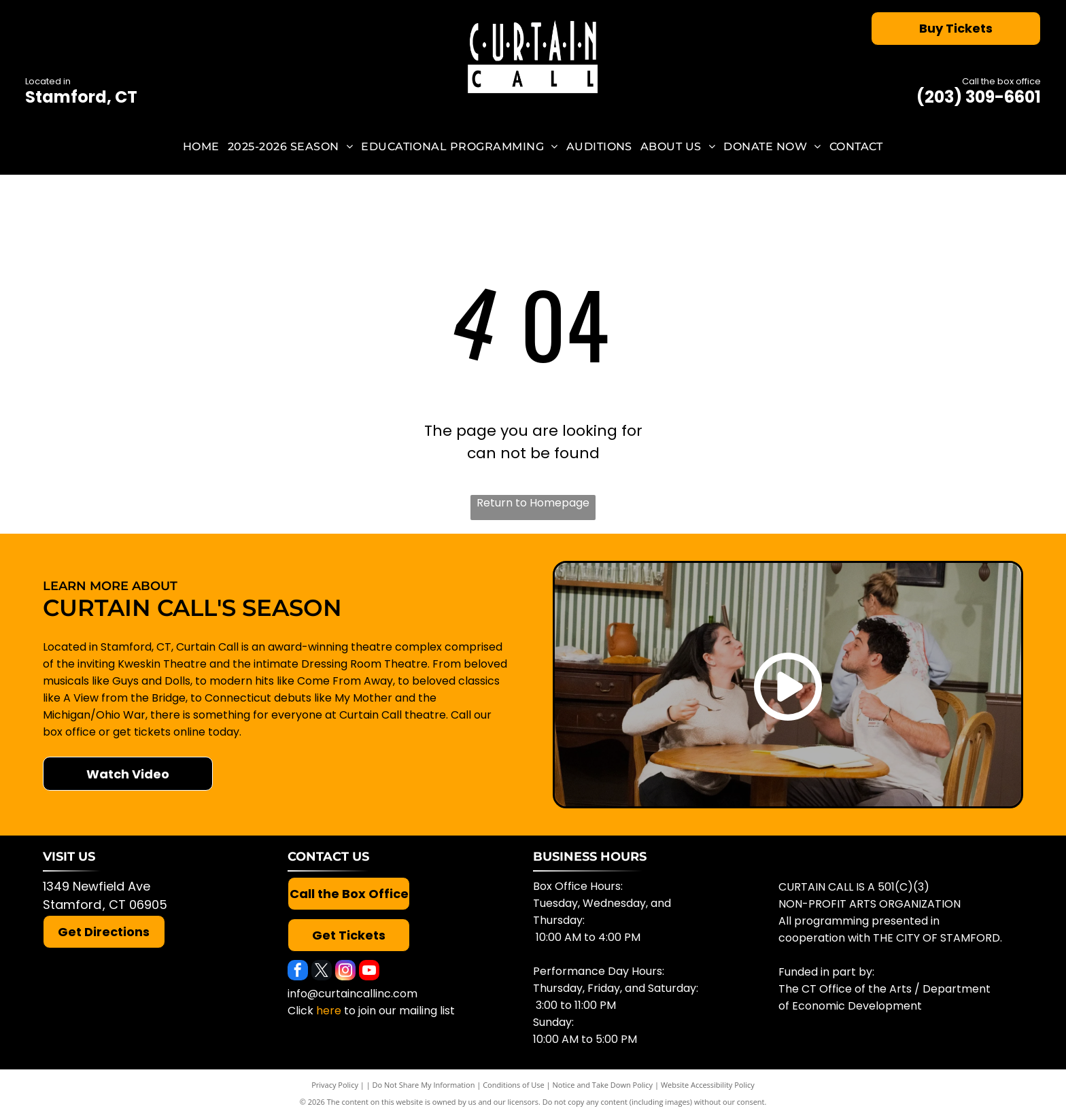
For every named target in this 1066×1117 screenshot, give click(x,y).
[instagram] (345, 972)
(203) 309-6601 (978, 97)
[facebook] (298, 972)
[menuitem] (201, 146)
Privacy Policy (334, 1085)
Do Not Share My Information (424, 1085)
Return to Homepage (533, 503)
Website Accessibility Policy (708, 1085)
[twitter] (321, 972)
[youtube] (369, 972)
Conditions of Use (514, 1085)
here (328, 1010)
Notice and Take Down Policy (603, 1085)
